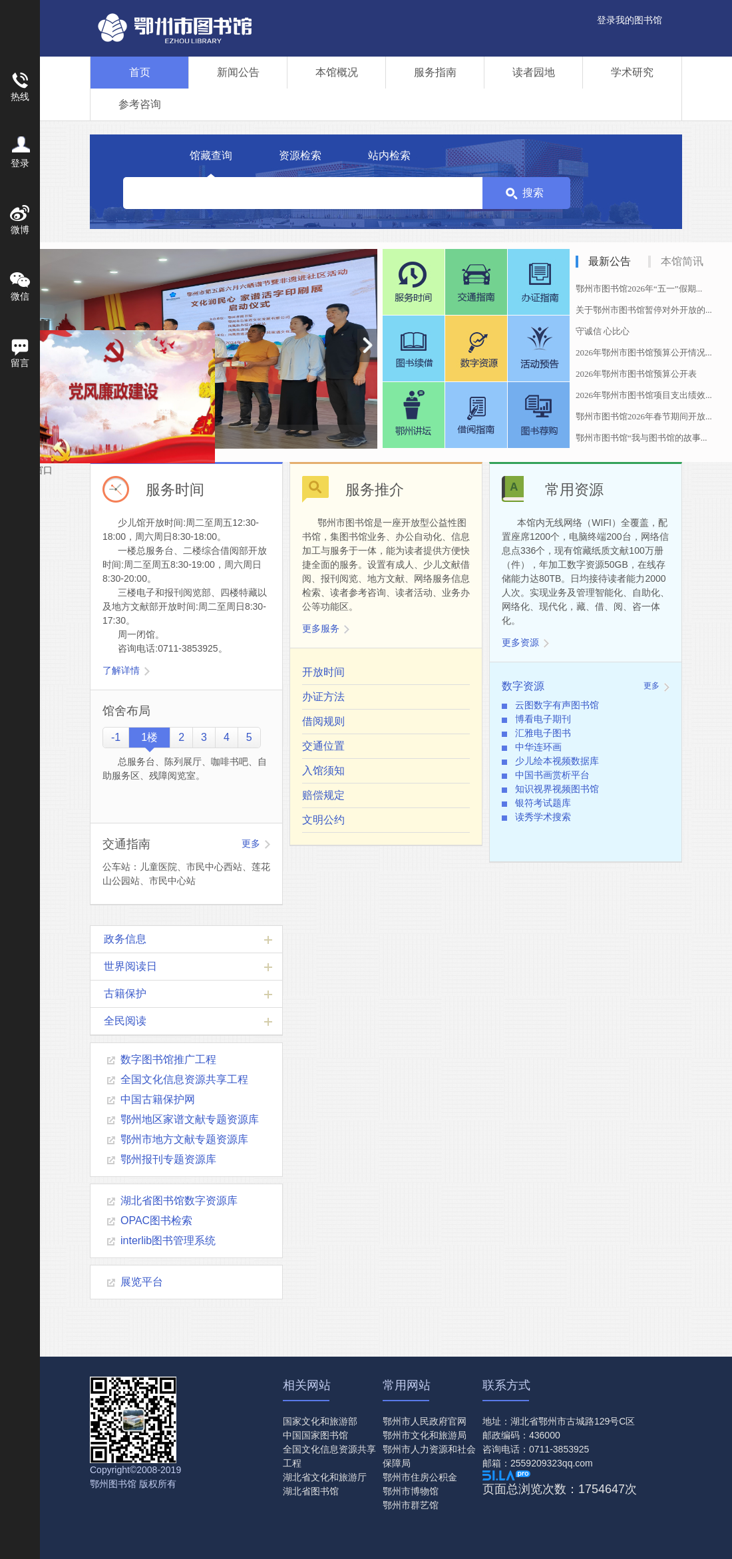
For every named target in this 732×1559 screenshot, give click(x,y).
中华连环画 (538, 747)
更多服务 (320, 628)
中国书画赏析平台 (552, 775)
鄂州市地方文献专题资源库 (184, 1139)
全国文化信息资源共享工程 (184, 1079)
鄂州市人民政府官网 (424, 1421)
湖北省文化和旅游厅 (325, 1477)
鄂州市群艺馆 (411, 1505)
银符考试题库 (543, 802)
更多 (251, 843)
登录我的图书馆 (629, 20)
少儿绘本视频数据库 (557, 761)
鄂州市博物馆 (411, 1491)
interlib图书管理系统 (168, 1240)
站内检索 (389, 155)
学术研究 (632, 72)
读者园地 (533, 72)
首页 (139, 72)
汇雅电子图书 (543, 733)
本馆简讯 (682, 261)
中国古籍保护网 (157, 1099)
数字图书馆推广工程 (168, 1059)
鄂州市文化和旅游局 (424, 1435)
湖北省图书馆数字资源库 (179, 1200)
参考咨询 (139, 104)
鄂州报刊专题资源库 (168, 1159)
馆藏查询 (211, 155)
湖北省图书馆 (311, 1491)
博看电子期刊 (543, 719)
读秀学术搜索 (543, 816)
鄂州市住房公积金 (420, 1477)
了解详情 (121, 670)
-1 (115, 737)
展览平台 (141, 1281)
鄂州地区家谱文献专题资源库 (189, 1119)
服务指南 (435, 72)
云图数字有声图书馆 (557, 705)
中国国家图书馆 (315, 1435)
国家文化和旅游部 (320, 1421)
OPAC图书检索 (156, 1220)
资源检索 (300, 155)
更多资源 (520, 642)
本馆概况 (336, 72)
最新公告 (609, 261)
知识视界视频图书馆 (557, 788)
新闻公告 (238, 72)
